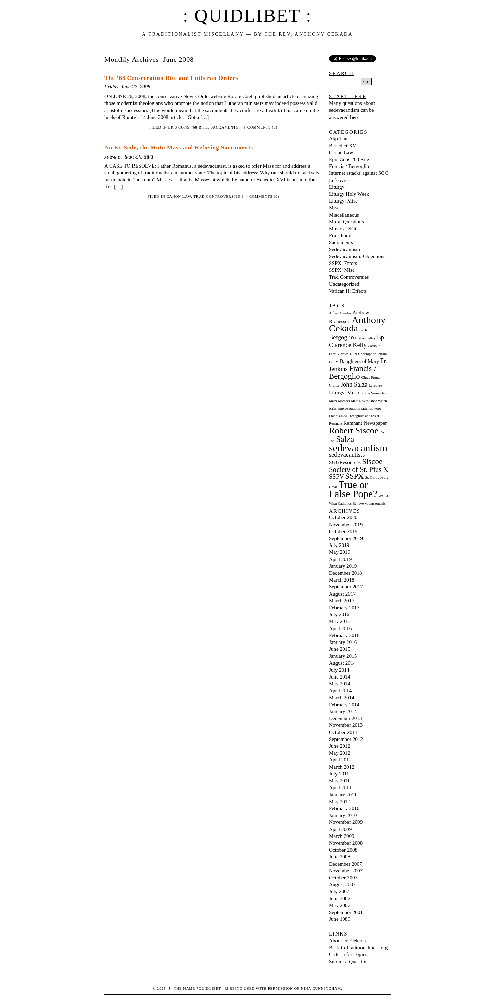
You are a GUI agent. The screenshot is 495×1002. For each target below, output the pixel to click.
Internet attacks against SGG (359, 173)
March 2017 (341, 600)
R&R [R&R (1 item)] (345, 416)
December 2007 (345, 864)
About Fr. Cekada (347, 940)
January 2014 (343, 711)
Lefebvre (338, 180)
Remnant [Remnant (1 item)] (335, 423)
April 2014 (340, 690)
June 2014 (339, 677)
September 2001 (346, 912)
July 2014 (339, 670)
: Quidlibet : (247, 15)
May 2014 (339, 683)
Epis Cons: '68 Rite (188, 127)
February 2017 (344, 607)
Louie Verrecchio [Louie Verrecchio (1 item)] (373, 393)
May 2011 (339, 780)
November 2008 (346, 843)
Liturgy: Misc (343, 201)
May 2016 (339, 621)
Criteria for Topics (348, 954)
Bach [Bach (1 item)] (363, 330)
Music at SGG (344, 228)
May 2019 (339, 552)
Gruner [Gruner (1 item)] (334, 385)
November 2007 (346, 870)
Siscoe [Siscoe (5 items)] (372, 461)
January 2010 (343, 815)
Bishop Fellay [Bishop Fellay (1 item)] (365, 338)
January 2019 (343, 566)
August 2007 (342, 884)
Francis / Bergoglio (349, 166)
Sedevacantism (344, 249)
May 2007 (339, 905)
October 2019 (343, 531)
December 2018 (345, 573)
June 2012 (339, 746)
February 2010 (344, 808)
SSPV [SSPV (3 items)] (336, 476)
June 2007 (339, 898)
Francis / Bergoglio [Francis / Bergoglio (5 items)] (352, 372)
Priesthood (340, 235)
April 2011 (340, 787)
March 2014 (341, 697)
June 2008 (339, 856)
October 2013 (343, 732)
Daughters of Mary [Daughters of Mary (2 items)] (359, 361)
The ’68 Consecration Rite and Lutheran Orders (171, 78)
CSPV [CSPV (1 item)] (333, 362)
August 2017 (342, 594)
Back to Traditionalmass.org (358, 947)
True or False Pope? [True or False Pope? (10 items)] (353, 489)
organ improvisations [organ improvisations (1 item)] (344, 408)
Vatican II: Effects (348, 291)
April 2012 (340, 759)
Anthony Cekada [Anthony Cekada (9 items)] (357, 324)
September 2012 (346, 739)
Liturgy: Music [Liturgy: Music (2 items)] (344, 392)
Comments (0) (262, 127)
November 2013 (346, 725)
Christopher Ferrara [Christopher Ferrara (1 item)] (372, 354)
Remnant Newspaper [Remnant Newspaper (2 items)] (365, 423)
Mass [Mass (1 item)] (333, 401)
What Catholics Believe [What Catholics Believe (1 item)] (346, 503)
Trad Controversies (216, 196)
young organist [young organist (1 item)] (375, 503)
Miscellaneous (344, 215)
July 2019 (339, 545)
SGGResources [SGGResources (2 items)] (345, 462)
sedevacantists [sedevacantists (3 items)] (347, 454)
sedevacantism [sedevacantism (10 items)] (358, 447)
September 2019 (346, 538)
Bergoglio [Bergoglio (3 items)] (341, 337)
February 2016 (344, 635)
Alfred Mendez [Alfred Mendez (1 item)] (340, 313)
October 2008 (343, 850)
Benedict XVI (343, 145)
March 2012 (341, 767)
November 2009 (346, 822)
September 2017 (346, 586)
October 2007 (343, 877)
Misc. (335, 207)
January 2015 (343, 656)
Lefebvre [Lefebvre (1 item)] (375, 385)
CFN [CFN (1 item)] (353, 354)
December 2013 (345, 718)
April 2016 (340, 628)
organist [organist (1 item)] (367, 408)
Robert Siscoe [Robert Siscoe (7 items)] (353, 431)
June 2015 (339, 649)
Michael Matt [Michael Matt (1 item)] (348, 401)
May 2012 (339, 753)
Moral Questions (346, 221)
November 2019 (346, 524)
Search (341, 73)
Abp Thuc (339, 138)
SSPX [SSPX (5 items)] (354, 476)
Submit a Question (348, 961)
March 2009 (341, 836)
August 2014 (342, 663)
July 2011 (339, 774)
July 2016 (339, 614)
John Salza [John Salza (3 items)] (354, 384)
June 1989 (339, 919)
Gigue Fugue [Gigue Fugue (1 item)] (370, 377)
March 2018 (341, 580)
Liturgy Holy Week (349, 194)
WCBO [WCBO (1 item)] (384, 496)
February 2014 (344, 704)
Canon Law (178, 196)
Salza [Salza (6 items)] (345, 439)
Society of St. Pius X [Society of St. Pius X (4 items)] (359, 469)
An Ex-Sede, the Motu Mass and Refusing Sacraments (178, 147)
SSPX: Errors (343, 263)
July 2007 (339, 891)
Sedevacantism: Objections (357, 256)
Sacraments (224, 127)
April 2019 (340, 559)
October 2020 (343, 517)
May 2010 (339, 801)
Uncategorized (344, 284)
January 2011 (343, 794)
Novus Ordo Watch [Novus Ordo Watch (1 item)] (373, 401)
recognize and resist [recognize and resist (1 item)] (364, 416)
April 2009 (340, 829)
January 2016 (343, 642)
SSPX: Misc (342, 270)
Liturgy (336, 187)
